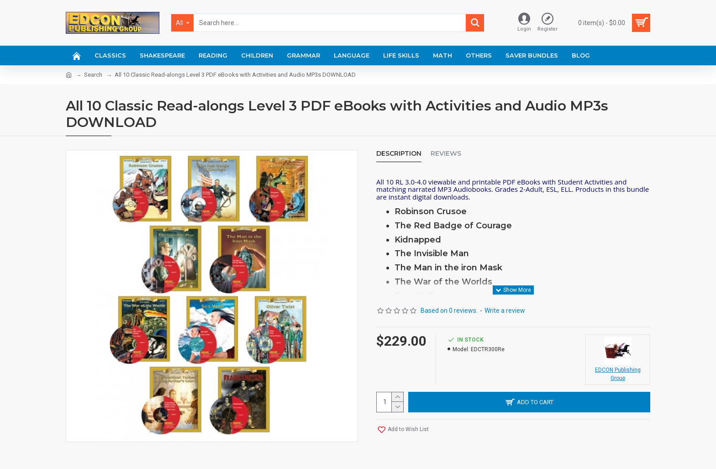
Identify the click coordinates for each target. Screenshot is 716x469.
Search (93, 74)
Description (398, 154)
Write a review (504, 310)
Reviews (446, 154)
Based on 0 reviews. (449, 310)
